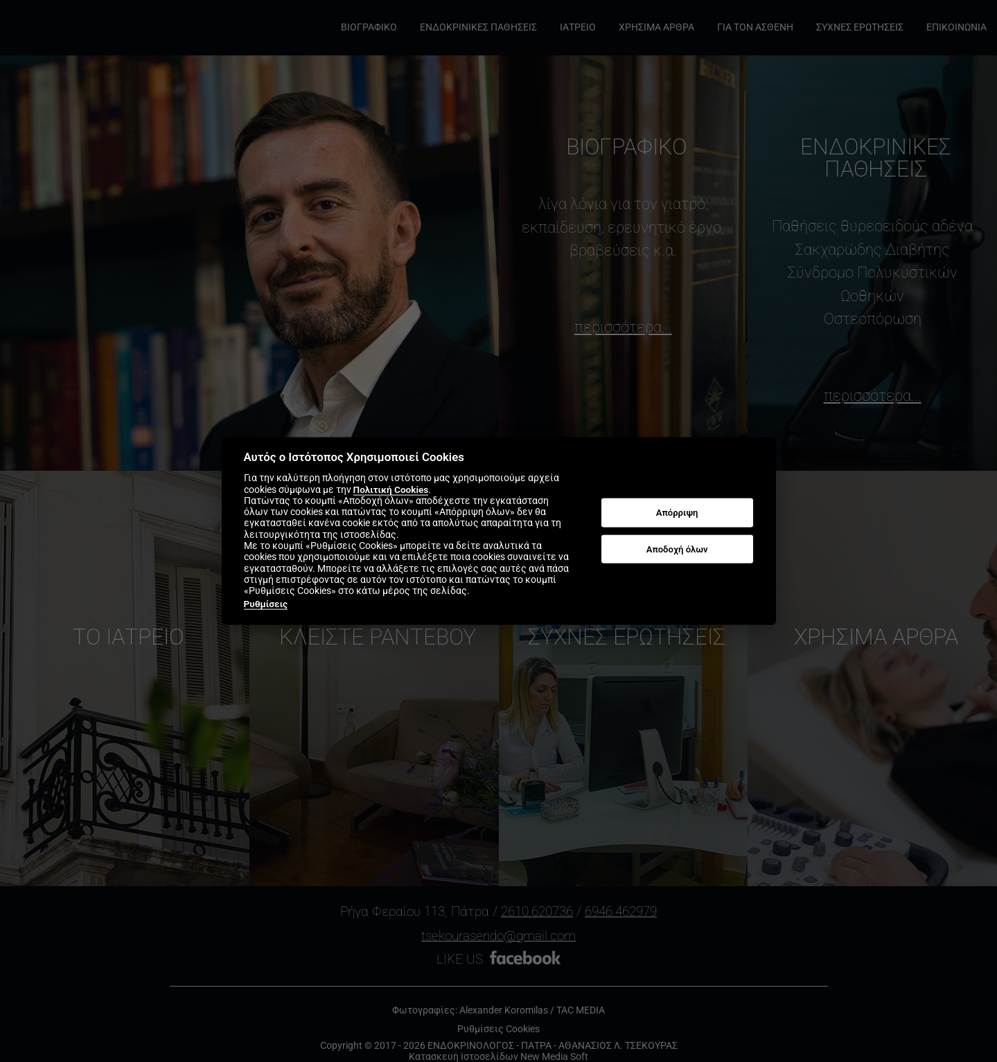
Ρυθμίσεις (266, 603)
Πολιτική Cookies (391, 488)
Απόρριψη (677, 512)
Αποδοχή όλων (677, 548)
